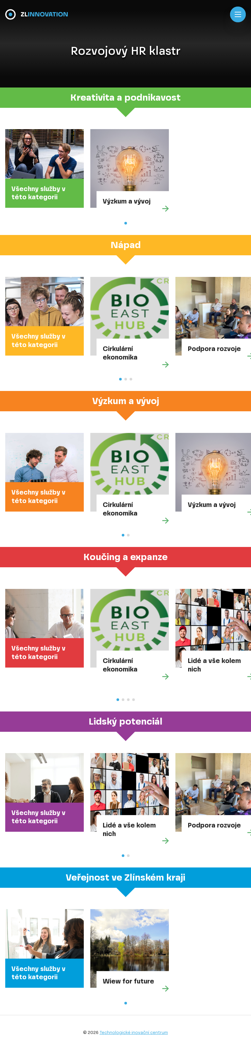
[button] (125, 223)
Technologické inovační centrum (133, 1032)
